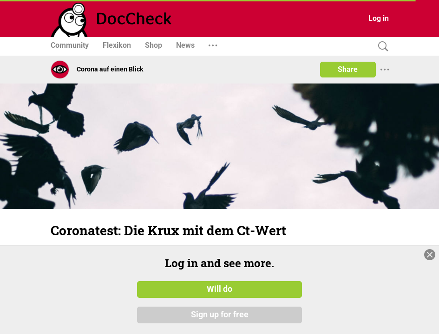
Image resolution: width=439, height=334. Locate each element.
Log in (378, 18)
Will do (219, 289)
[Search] (381, 46)
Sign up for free (220, 315)
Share (348, 69)
